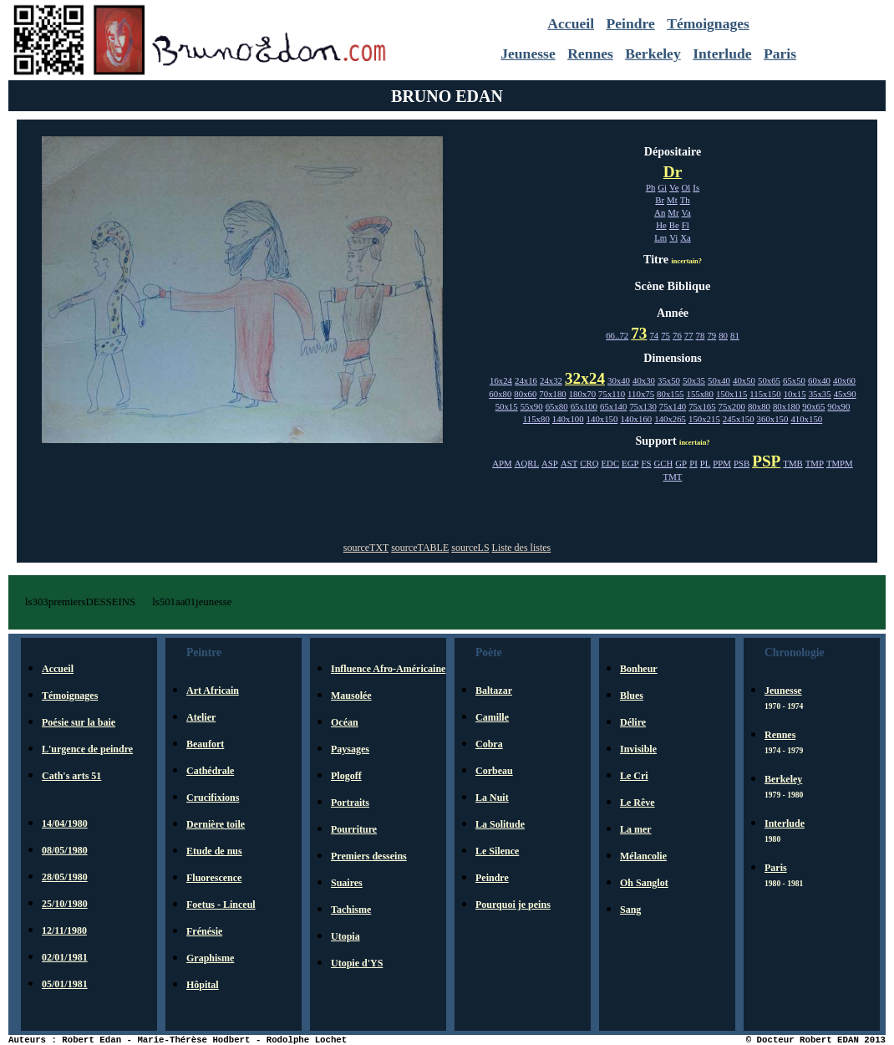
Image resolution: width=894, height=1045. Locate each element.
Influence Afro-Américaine (388, 669)
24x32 (551, 380)
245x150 (738, 419)
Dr (672, 172)
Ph (650, 187)
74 (653, 335)
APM (501, 463)
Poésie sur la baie (78, 722)
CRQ (589, 463)
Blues (631, 695)
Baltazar (493, 690)
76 (677, 335)
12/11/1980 (64, 930)
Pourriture (354, 829)
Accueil (570, 23)
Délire (633, 722)
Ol (686, 187)
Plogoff (346, 776)
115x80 (536, 419)
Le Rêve (637, 802)
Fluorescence (213, 878)
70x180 (552, 394)
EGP (630, 463)
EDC (610, 463)
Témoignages (708, 23)
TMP (814, 463)
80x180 (786, 406)
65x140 (613, 406)
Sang (630, 909)
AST (569, 463)
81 (734, 335)
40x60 (844, 380)
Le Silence (497, 851)
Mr (673, 212)
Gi (662, 187)
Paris (780, 53)
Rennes (590, 53)
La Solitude (500, 824)
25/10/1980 (65, 904)
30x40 (618, 380)
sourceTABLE (420, 547)
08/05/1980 (65, 850)
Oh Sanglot (644, 883)
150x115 (731, 394)
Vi (673, 237)
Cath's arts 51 (71, 776)
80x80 (759, 406)
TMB (792, 463)
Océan (344, 722)
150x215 (704, 419)
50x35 (694, 380)
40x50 (744, 380)
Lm (660, 237)
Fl (685, 225)
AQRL (527, 463)
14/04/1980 (65, 823)
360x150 (773, 419)
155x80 (700, 394)
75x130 (642, 406)
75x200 (732, 406)
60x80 (500, 394)
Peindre (630, 23)
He (661, 225)
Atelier (201, 717)
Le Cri (634, 776)
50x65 (769, 380)
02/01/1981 (65, 957)
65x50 (794, 380)
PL (705, 463)
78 (700, 335)
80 (723, 335)
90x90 (838, 406)
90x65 (813, 406)
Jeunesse (528, 53)
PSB (741, 463)
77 (688, 335)
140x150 (602, 419)
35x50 (669, 380)
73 (639, 333)
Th (685, 200)
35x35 (820, 394)
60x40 (819, 380)
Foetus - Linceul (221, 904)
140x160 (636, 419)
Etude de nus (214, 851)
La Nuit (492, 797)
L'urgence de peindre (87, 749)
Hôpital (202, 985)
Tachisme (351, 909)
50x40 (719, 380)
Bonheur (639, 669)
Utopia (345, 936)
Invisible (638, 749)
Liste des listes (521, 547)
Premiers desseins (369, 856)
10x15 (795, 394)
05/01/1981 (65, 984)
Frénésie (204, 931)
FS (647, 463)
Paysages (350, 749)
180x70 (582, 394)
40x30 (643, 380)
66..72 (617, 335)
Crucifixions (212, 797)
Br (659, 200)
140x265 (670, 419)
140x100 (568, 419)
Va (686, 212)
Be (674, 225)
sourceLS (470, 547)
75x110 (611, 394)
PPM (722, 463)
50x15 (506, 406)
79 (711, 335)
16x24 (501, 380)
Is (696, 187)
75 (665, 335)
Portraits (350, 802)
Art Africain (212, 690)
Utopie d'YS (357, 963)
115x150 (764, 394)
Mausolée (351, 695)
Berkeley (652, 53)
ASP (549, 463)
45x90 (845, 394)
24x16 (526, 380)
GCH (663, 463)
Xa (685, 237)
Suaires (347, 883)
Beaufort (205, 744)
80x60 (525, 394)
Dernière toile (215, 824)
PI (693, 463)
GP (681, 463)
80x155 (670, 394)
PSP (766, 461)
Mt (672, 200)
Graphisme (210, 958)
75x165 (701, 406)
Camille (492, 717)
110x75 (640, 394)
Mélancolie (643, 856)
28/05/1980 (65, 877)
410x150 (806, 419)
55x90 (532, 406)
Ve (673, 187)
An (659, 212)
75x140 (672, 406)
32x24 (585, 378)
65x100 (584, 406)
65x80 (557, 406)
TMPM (839, 463)
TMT (673, 477)
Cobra (489, 744)
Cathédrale (210, 771)
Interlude (722, 53)
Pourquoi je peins (513, 904)
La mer (636, 829)
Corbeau (494, 771)
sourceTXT (366, 547)
